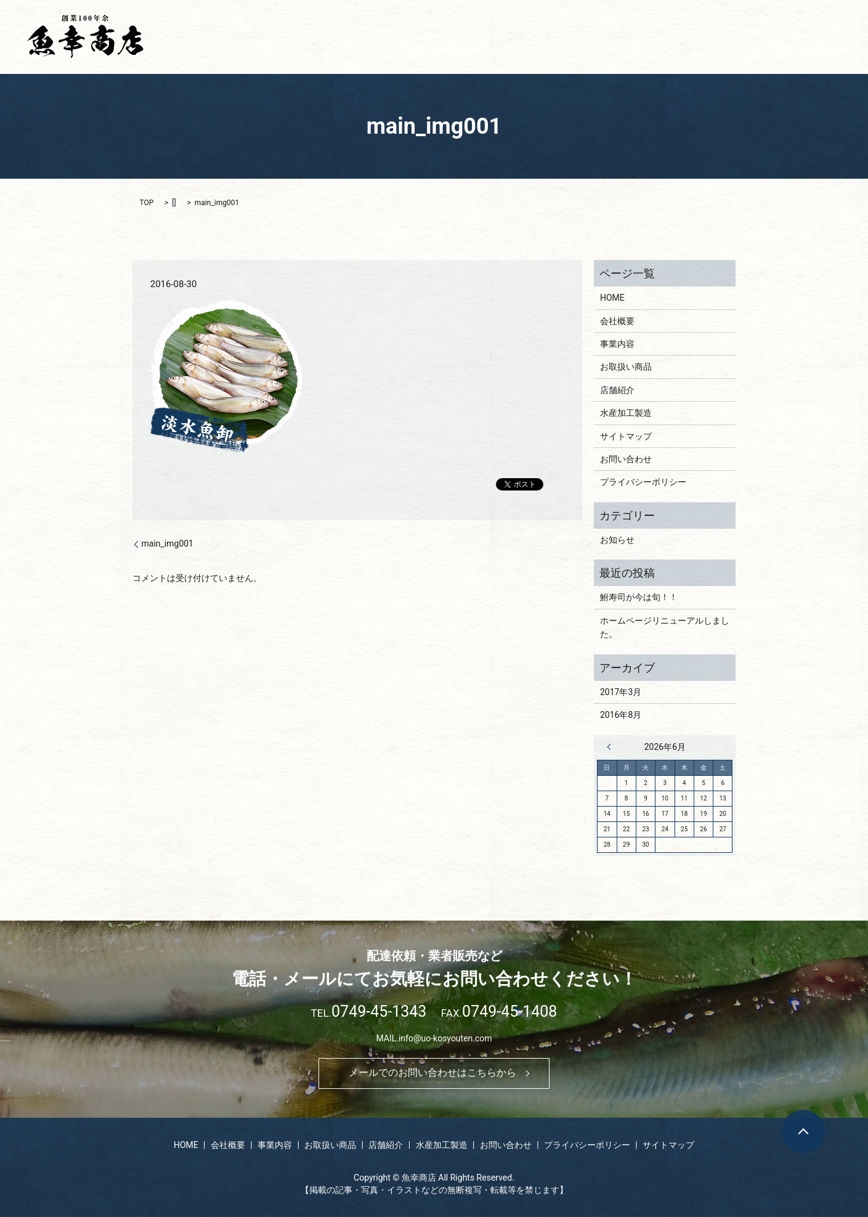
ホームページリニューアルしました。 (664, 627)
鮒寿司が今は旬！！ (639, 597)
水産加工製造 (733, 37)
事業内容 (542, 37)
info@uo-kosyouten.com (445, 1038)
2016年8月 (620, 715)
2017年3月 (620, 692)
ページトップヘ (803, 1131)
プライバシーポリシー (643, 482)
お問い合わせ (806, 37)
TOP (147, 202)
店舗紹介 (669, 37)
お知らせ (617, 540)
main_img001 (168, 543)
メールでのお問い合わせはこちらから (432, 1072)
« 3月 (611, 746)
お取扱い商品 (605, 37)
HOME (436, 37)
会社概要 (486, 37)
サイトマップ (626, 436)
